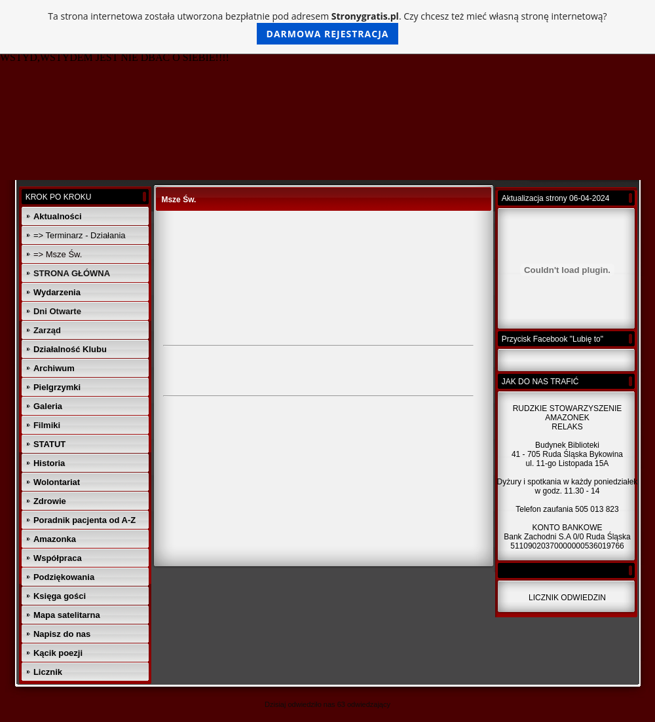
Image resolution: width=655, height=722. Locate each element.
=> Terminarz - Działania (79, 235)
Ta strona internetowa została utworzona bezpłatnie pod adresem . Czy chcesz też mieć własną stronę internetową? (327, 27)
